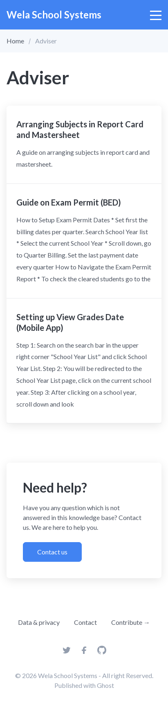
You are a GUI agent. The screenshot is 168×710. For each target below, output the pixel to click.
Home (15, 41)
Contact (85, 622)
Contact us (52, 552)
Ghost (105, 685)
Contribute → (130, 622)
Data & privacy (39, 622)
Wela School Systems (54, 14)
